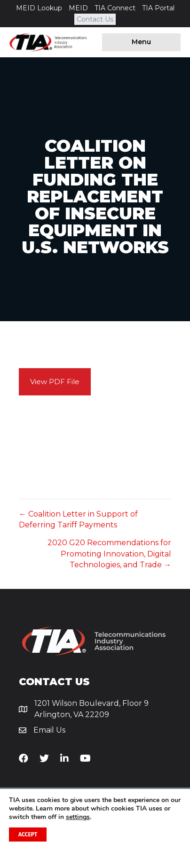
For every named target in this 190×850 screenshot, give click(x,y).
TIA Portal (158, 8)
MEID (78, 8)
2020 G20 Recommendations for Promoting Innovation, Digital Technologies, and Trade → (109, 553)
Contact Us (95, 19)
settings (78, 817)
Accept (27, 834)
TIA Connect (115, 8)
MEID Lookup (39, 8)
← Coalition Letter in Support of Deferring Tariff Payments (78, 519)
